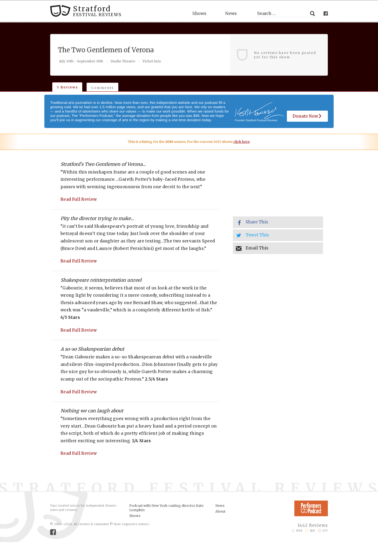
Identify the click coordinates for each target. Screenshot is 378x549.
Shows (199, 13)
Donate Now (307, 116)
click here (241, 142)
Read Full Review (79, 199)
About (220, 511)
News (231, 13)
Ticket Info (151, 61)
